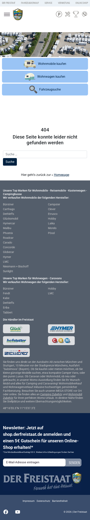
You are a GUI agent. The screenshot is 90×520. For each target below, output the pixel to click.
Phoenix (8, 233)
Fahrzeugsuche (45, 89)
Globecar (8, 252)
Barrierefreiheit (60, 501)
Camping (46, 394)
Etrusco (52, 213)
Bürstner (8, 204)
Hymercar (9, 223)
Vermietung (64, 3)
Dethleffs (8, 213)
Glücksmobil (10, 218)
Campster (54, 204)
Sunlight (8, 271)
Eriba (6, 307)
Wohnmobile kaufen (45, 64)
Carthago (9, 209)
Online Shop (82, 3)
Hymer (7, 257)
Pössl (51, 233)
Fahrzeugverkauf (30, 3)
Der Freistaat (8, 3)
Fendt (6, 293)
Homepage (61, 175)
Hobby (52, 218)
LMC (6, 261)
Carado (7, 242)
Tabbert (7, 312)
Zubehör (57, 394)
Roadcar (8, 237)
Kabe (6, 298)
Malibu (7, 228)
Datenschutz (43, 501)
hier (72, 452)
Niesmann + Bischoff (16, 266)
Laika (51, 223)
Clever (52, 209)
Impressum (29, 501)
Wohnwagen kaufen (45, 77)
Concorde (9, 247)
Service (48, 3)
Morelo (52, 228)
